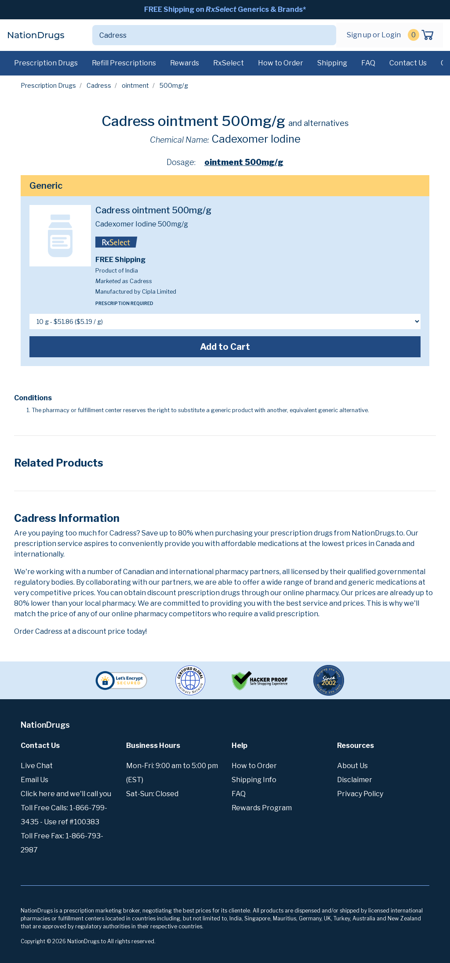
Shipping (332, 63)
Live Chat (37, 766)
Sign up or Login (374, 35)
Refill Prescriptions (124, 63)
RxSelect (228, 63)
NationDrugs (35, 35)
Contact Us (408, 63)
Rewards (184, 63)
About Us (352, 766)
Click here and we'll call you (66, 794)
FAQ (368, 63)
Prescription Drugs (46, 63)
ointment (135, 85)
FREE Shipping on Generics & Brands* (225, 9)
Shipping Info (254, 780)
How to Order (280, 63)
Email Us (34, 780)
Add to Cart (225, 346)
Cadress (99, 85)
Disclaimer (354, 780)
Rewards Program (262, 808)
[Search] (204, 35)
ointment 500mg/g (243, 162)
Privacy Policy (360, 794)
